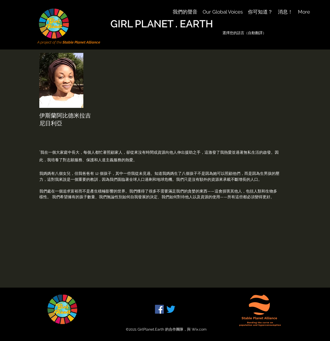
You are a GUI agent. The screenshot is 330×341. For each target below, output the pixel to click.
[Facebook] (159, 309)
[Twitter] (170, 309)
